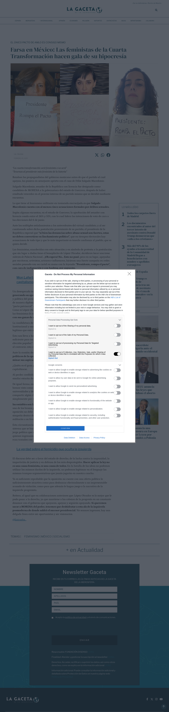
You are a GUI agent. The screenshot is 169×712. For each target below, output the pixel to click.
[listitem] (84, 320)
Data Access (84, 438)
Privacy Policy (99, 438)
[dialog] (84, 356)
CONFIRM (65, 428)
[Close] (130, 274)
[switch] (117, 325)
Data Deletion (69, 438)
